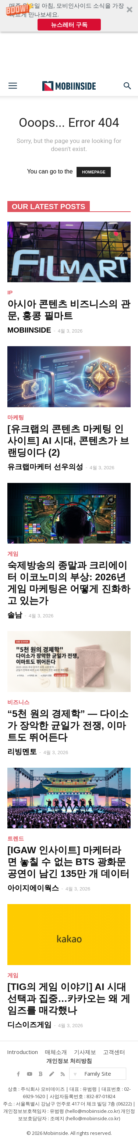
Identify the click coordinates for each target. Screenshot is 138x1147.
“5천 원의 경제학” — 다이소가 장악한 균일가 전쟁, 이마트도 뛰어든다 (67, 725)
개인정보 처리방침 (69, 1060)
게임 (12, 554)
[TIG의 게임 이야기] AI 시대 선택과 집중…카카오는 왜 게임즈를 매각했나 (68, 998)
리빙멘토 (22, 752)
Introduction (22, 1052)
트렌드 (15, 838)
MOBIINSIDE (29, 330)
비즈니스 (18, 702)
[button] (69, 16)
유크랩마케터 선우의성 (45, 467)
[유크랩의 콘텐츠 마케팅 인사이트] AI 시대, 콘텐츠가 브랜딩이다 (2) (68, 440)
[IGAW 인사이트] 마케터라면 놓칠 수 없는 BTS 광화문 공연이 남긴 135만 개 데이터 (68, 862)
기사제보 (85, 1052)
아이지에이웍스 (33, 888)
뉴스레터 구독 (69, 25)
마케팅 (15, 417)
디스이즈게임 (29, 1025)
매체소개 (56, 1052)
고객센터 (114, 1052)
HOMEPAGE (93, 172)
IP (10, 292)
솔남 (14, 615)
